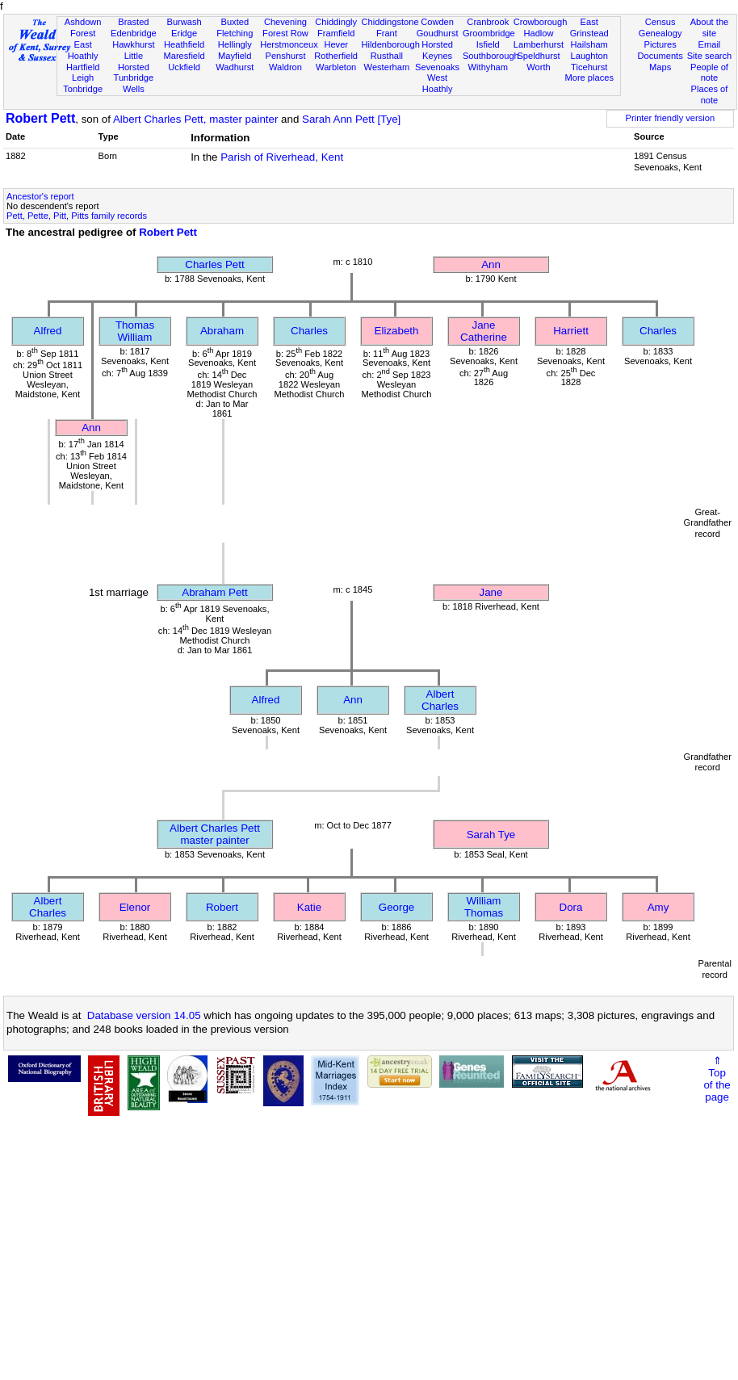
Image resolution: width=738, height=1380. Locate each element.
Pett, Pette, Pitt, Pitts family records (76, 215)
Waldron (285, 67)
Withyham (488, 67)
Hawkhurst (133, 44)
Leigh (83, 77)
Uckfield (184, 67)
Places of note (709, 94)
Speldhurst (538, 56)
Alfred (48, 331)
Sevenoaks (437, 67)
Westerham (387, 67)
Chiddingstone (390, 22)
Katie (309, 907)
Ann (491, 264)
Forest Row (285, 33)
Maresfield (183, 56)
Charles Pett (214, 264)
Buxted (234, 22)
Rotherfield (336, 56)
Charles (309, 331)
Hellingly (235, 44)
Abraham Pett (215, 592)
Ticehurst (589, 67)
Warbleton (336, 67)
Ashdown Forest (83, 27)
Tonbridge (83, 89)
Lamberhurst (539, 44)
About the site (709, 27)
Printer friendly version (670, 118)
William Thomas (483, 907)
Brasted (133, 22)
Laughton (589, 56)
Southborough (491, 56)
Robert (222, 907)
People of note (709, 72)
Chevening (285, 22)
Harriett (571, 331)
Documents (660, 56)
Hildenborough (391, 44)
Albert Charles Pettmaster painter (215, 834)
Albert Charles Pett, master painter (195, 119)
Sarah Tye (491, 834)
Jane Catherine (483, 331)
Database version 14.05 (144, 1015)
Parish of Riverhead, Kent (281, 157)
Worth (538, 67)
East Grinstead (589, 27)
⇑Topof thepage (716, 1079)
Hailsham (589, 44)
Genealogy (660, 33)
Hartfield (82, 67)
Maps (660, 67)
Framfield (335, 33)
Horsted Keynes (437, 50)
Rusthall (387, 56)
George (396, 907)
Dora (571, 907)
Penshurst (285, 56)
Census (660, 22)
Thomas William (134, 331)
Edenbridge (134, 33)
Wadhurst (235, 67)
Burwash (183, 22)
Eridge (184, 33)
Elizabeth (397, 331)
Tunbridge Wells (134, 83)
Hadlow (538, 33)
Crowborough (541, 22)
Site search (709, 56)
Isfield (488, 44)
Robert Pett (40, 118)
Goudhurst (438, 33)
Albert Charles (440, 700)
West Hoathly (437, 83)
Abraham (222, 331)
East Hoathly (83, 50)
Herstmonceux (289, 44)
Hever (336, 44)
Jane (491, 592)
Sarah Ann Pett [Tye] (351, 119)
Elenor (135, 907)
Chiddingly (336, 22)
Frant (386, 33)
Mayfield (234, 56)
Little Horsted (133, 61)
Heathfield (184, 44)
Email (709, 44)
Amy (658, 907)
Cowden (437, 22)
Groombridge (489, 33)
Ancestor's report (40, 196)
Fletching (234, 33)
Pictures (660, 44)
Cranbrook (488, 22)
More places (589, 77)
